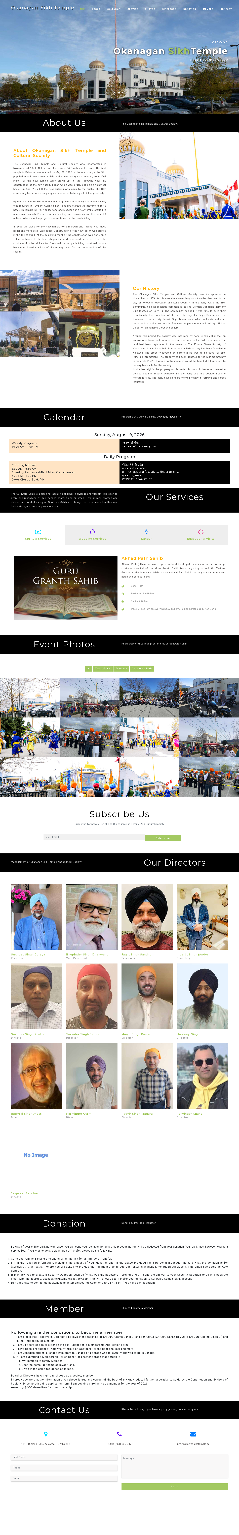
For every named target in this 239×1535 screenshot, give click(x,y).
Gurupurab (121, 668)
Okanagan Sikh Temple (45, 8)
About (101, 9)
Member (213, 9)
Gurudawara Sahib (142, 668)
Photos (155, 9)
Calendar (119, 9)
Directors (174, 9)
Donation (194, 9)
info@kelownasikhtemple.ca (193, 1443)
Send (174, 1484)
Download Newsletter (169, 416)
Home (88, 9)
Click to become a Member (137, 1307)
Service (138, 9)
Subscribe (165, 837)
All (88, 668)
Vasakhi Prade (102, 668)
